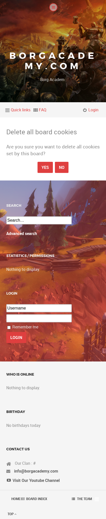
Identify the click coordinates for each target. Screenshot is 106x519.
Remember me (25, 327)
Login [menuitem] (93, 110)
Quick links (20, 110)
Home (15, 499)
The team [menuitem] (84, 499)
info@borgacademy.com (36, 471)
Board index (36, 499)
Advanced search (21, 233)
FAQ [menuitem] (42, 110)
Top (12, 514)
